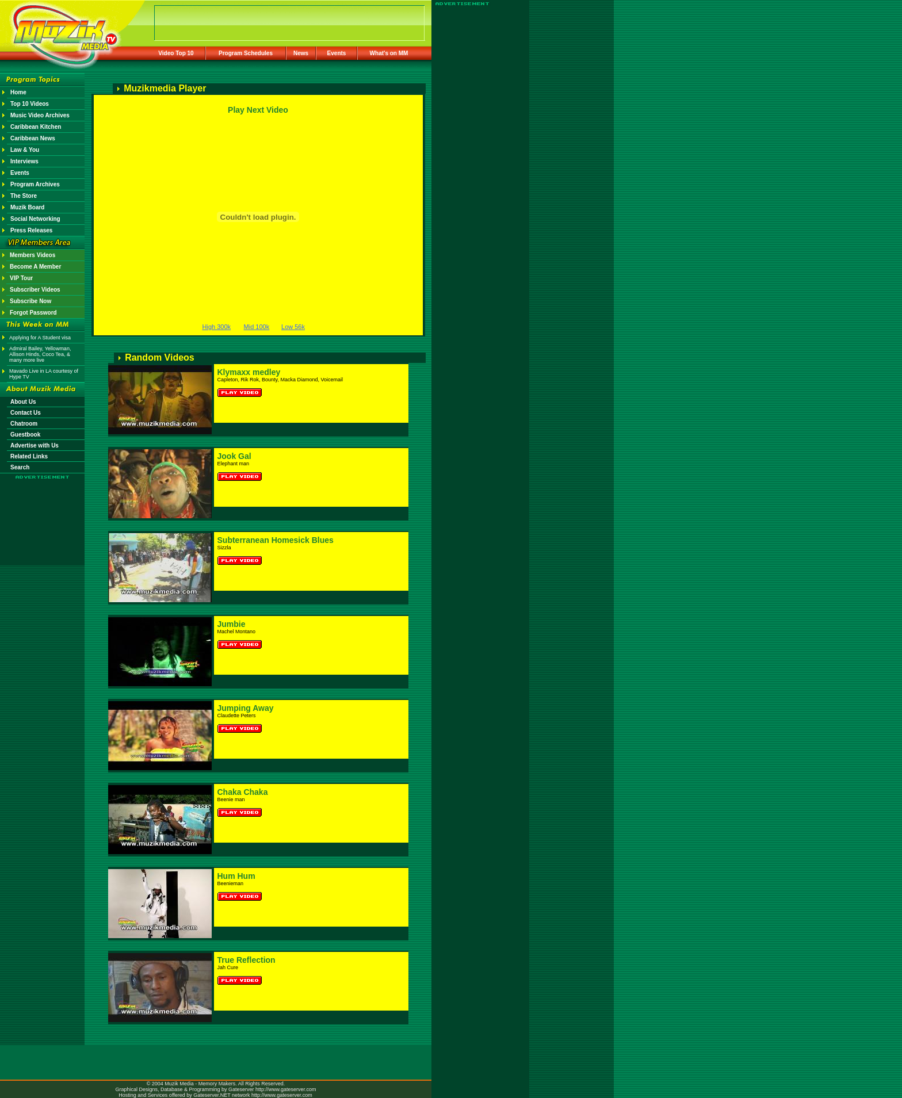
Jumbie (231, 624)
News (300, 53)
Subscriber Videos (35, 289)
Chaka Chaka (242, 792)
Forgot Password (33, 312)
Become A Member (35, 266)
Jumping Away (245, 708)
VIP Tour (21, 278)
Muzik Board (27, 207)
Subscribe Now (30, 301)
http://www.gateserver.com (285, 1089)
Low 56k (293, 326)
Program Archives (35, 184)
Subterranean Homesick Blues (275, 540)
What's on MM (389, 53)
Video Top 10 (175, 53)
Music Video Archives (40, 115)
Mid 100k (257, 326)
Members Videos (32, 255)
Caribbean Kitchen (35, 127)
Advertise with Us (34, 445)
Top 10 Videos (29, 104)
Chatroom (23, 423)
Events (336, 53)
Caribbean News (32, 138)
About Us (23, 402)
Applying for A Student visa (40, 338)
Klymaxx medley (249, 372)
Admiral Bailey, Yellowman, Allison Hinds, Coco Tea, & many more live (40, 354)
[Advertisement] (42, 513)
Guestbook (25, 434)
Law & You (24, 150)
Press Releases (31, 230)
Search (19, 467)
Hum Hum (236, 876)
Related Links (29, 456)
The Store (23, 196)
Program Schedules (246, 53)
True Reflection (246, 960)
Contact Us (25, 413)
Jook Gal (234, 456)
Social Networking (35, 219)
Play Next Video (258, 109)
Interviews (24, 161)
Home (18, 92)
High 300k (216, 326)
